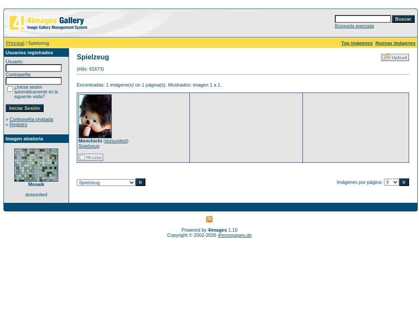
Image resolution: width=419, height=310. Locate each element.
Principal (15, 43)
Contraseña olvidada (31, 119)
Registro (18, 124)
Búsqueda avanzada (354, 26)
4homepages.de (235, 235)
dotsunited (116, 140)
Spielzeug (89, 146)
